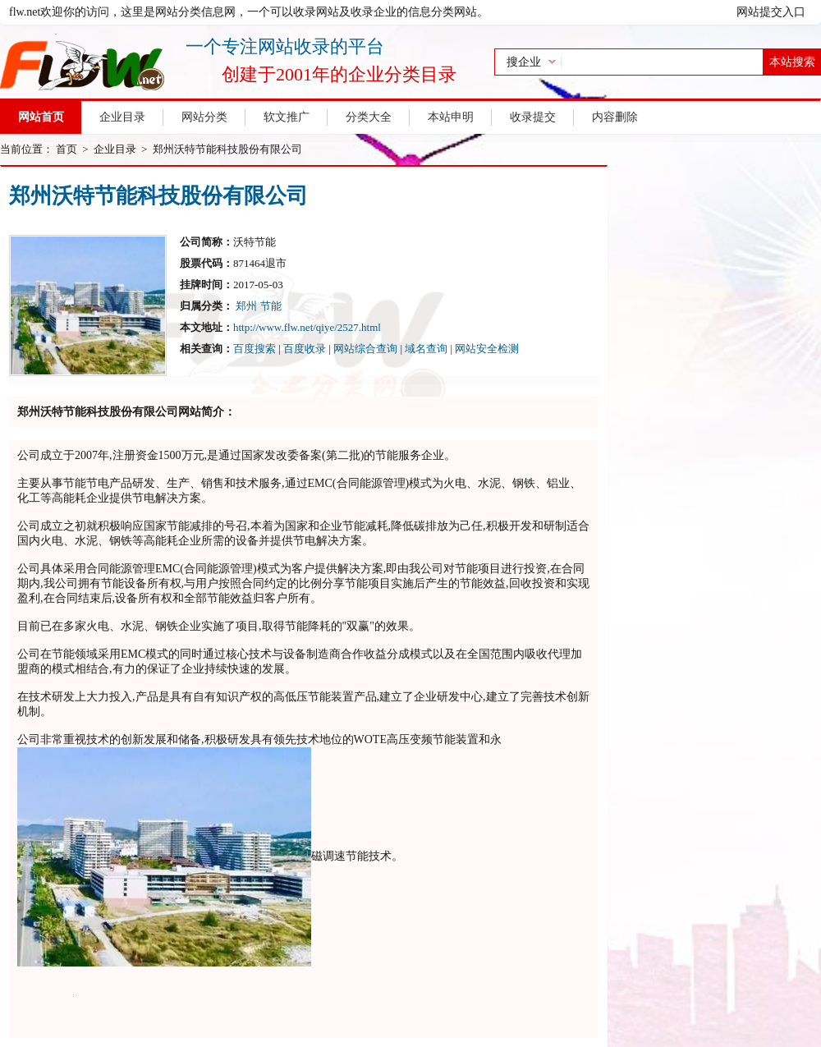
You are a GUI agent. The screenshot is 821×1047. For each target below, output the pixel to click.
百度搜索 (254, 348)
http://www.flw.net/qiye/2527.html (307, 327)
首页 (66, 149)
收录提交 (533, 117)
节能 (271, 306)
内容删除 (615, 117)
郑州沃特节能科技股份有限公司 (227, 149)
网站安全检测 (487, 348)
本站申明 (451, 117)
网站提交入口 (770, 12)
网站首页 (41, 117)
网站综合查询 (365, 348)
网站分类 (204, 117)
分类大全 (369, 117)
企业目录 (122, 117)
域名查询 (426, 348)
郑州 (246, 306)
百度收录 (304, 348)
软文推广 (287, 117)
